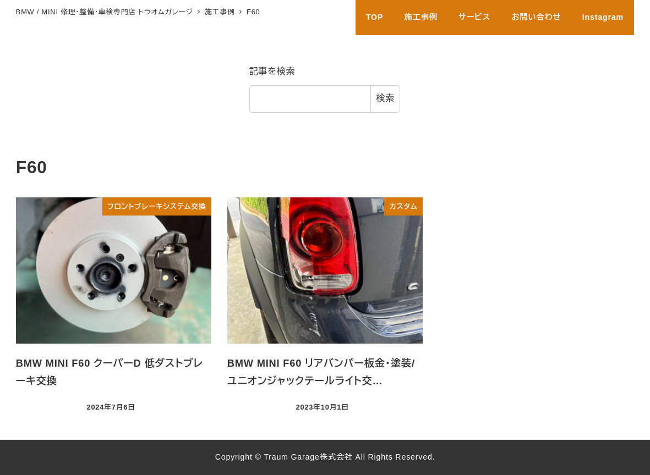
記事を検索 (272, 71)
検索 (385, 98)
